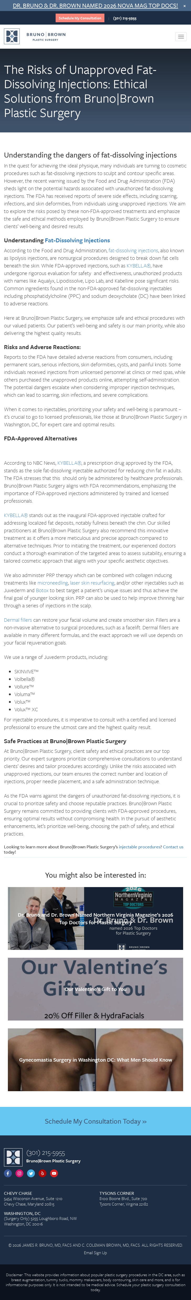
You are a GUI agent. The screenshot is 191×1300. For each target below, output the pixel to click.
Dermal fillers (18, 620)
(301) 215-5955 (124, 18)
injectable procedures (139, 846)
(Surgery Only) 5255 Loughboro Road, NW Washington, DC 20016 (48, 1219)
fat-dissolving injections (133, 250)
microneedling (53, 582)
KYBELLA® (139, 265)
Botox (42, 590)
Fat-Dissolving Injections (77, 240)
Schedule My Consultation (80, 18)
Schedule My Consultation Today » (95, 1121)
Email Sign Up (95, 1252)
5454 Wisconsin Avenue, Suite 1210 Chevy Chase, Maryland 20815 (48, 1199)
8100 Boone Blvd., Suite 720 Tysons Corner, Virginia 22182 (143, 1199)
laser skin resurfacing (92, 582)
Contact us (173, 846)
